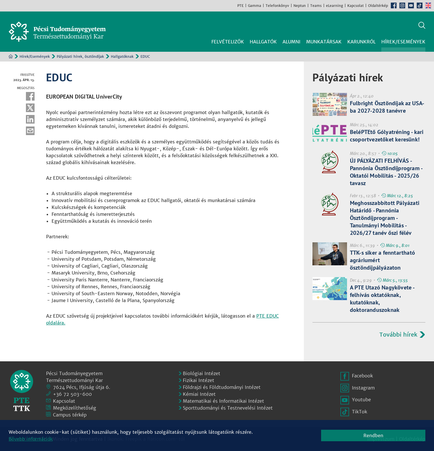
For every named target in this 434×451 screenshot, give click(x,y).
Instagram (402, 5)
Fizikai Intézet (198, 380)
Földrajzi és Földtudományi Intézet (222, 387)
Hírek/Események (35, 56)
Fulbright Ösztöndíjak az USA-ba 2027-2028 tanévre (387, 106)
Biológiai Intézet (201, 373)
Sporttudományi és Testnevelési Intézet (228, 408)
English (428, 5)
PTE (240, 5)
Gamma (254, 5)
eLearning (334, 5)
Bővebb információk (31, 439)
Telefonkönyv (277, 5)
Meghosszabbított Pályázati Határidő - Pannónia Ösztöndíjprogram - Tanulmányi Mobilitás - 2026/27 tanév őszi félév (384, 218)
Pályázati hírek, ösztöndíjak (80, 56)
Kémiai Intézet (199, 394)
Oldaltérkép (378, 5)
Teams (316, 5)
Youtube (411, 5)
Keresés (421, 25)
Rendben (373, 435)
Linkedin (30, 119)
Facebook (394, 5)
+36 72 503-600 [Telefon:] (72, 394)
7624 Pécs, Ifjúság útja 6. (81, 387)
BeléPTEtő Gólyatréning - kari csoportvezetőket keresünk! (387, 135)
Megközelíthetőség (74, 408)
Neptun (299, 5)
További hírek (398, 334)
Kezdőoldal (11, 56)
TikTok (419, 5)
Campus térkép (70, 415)
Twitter (30, 107)
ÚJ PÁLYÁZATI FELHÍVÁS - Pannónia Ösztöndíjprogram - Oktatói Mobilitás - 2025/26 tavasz (386, 172)
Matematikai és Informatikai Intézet (223, 401)
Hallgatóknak (122, 56)
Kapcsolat (355, 5)
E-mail (30, 130)
